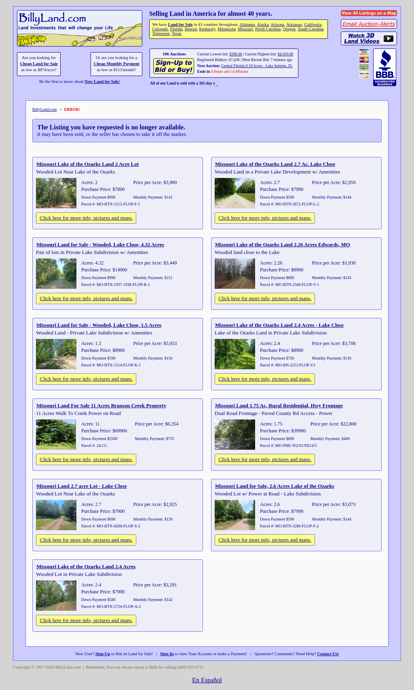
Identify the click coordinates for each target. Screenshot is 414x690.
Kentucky (207, 29)
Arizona (277, 24)
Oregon (289, 29)
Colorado (160, 29)
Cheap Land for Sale (38, 63)
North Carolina (268, 29)
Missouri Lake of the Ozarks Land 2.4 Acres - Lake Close (279, 325)
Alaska (262, 24)
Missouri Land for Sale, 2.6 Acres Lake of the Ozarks (274, 486)
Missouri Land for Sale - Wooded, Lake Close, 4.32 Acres (100, 244)
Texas (177, 33)
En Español (207, 680)
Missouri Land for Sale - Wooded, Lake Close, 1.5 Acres (98, 325)
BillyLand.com (44, 109)
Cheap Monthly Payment (116, 63)
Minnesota (227, 29)
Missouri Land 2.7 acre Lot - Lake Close (81, 486)
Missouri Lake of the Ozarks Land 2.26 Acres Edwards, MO (282, 244)
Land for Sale (180, 24)
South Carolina (310, 29)
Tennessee (160, 33)
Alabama (247, 24)
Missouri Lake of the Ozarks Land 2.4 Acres (85, 566)
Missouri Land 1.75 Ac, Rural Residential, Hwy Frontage (279, 405)
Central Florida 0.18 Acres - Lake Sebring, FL (257, 65)
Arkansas (294, 24)
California (312, 24)
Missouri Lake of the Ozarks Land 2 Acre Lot (87, 164)
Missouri (245, 29)
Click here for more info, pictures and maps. (86, 218)
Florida (176, 29)
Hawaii (191, 29)
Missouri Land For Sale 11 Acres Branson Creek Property (101, 405)
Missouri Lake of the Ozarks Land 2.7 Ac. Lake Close (275, 164)
